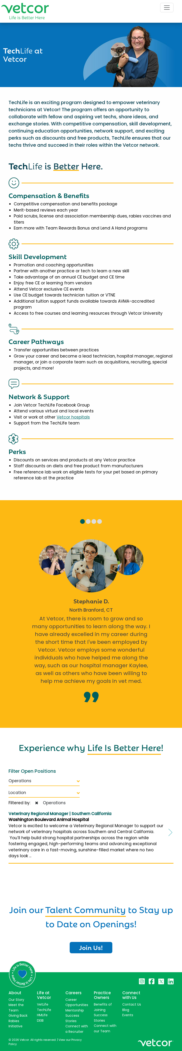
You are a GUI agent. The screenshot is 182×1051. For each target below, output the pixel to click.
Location (44, 792)
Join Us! (91, 947)
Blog (125, 1009)
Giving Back (18, 1015)
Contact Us (131, 1004)
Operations (44, 781)
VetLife (42, 1004)
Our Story (16, 999)
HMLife (42, 1015)
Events (127, 1015)
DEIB (40, 1020)
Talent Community (85, 909)
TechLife (44, 1009)
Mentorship (74, 1010)
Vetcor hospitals (73, 417)
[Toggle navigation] (166, 7)
